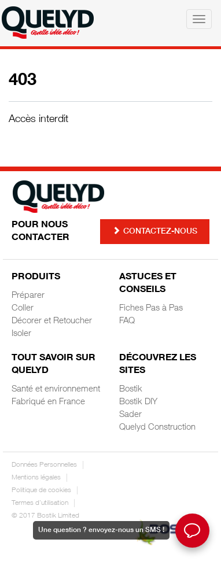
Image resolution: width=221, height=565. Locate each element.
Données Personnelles (44, 464)
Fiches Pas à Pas (151, 308)
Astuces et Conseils (147, 284)
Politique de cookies (41, 490)
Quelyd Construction (157, 427)
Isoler (21, 334)
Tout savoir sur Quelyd (53, 365)
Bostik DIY (138, 402)
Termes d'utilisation (40, 503)
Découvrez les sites (157, 365)
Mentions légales (36, 477)
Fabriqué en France (48, 402)
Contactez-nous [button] (154, 231)
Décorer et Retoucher (52, 321)
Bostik (130, 389)
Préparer (28, 295)
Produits (36, 277)
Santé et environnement (56, 389)
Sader (130, 415)
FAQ (127, 321)
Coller (23, 308)
